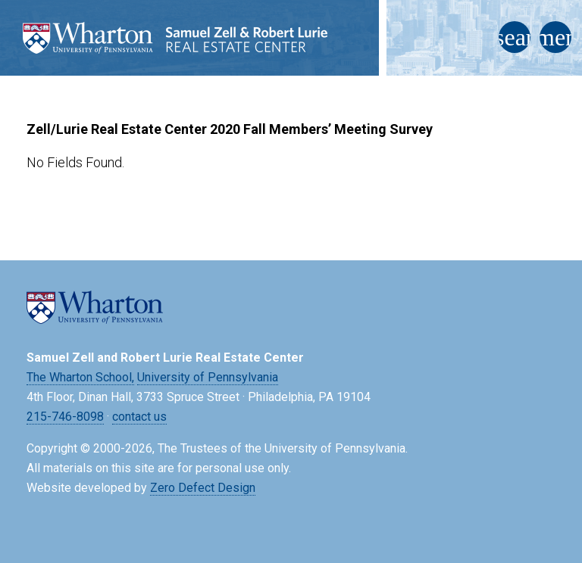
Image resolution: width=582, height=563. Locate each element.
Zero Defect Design (202, 488)
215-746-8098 (65, 416)
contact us (139, 416)
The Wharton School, (80, 377)
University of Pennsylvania (207, 377)
